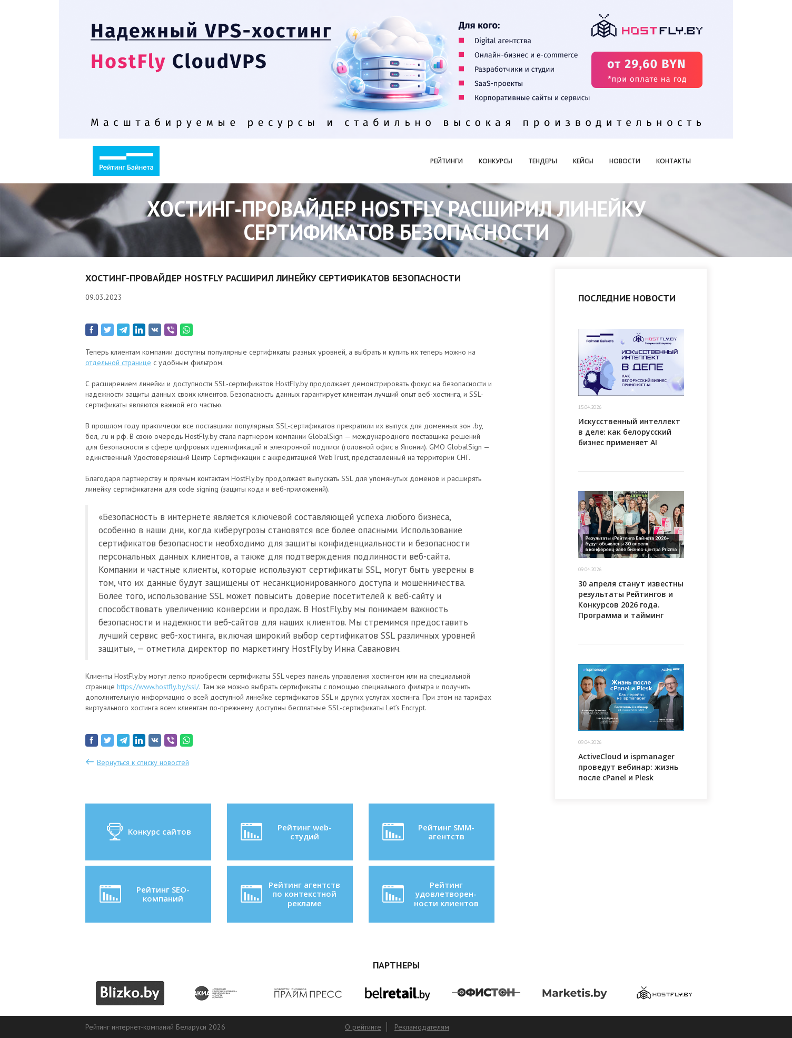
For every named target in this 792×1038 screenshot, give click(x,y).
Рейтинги (446, 160)
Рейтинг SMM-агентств (427, 832)
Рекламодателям (421, 1027)
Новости (624, 160)
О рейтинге (363, 1027)
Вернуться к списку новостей (143, 762)
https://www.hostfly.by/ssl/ (158, 686)
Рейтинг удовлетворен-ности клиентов (429, 893)
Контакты (673, 160)
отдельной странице (118, 362)
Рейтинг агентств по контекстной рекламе (289, 893)
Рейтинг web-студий (285, 832)
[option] (129, 993)
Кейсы (583, 160)
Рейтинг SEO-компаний (143, 894)
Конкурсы (495, 160)
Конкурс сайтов (148, 832)
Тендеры (542, 160)
